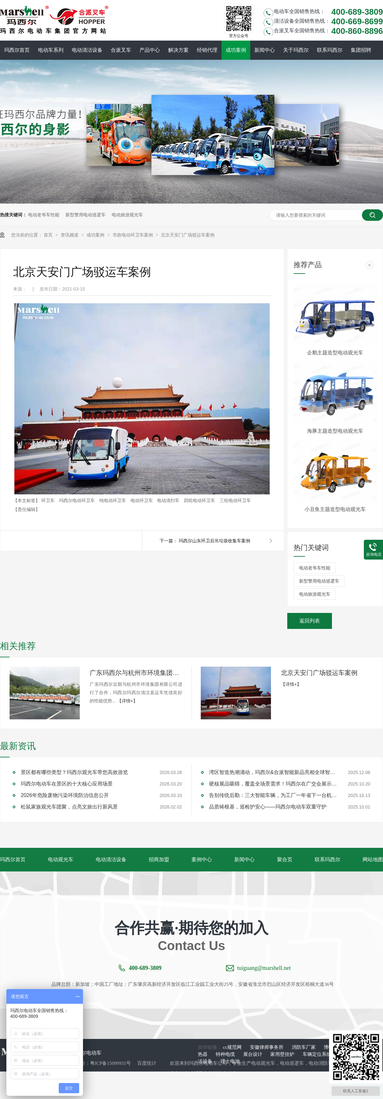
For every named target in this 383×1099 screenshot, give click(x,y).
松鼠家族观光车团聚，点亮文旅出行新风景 (69, 806)
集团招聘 (361, 50)
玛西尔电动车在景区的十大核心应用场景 (67, 783)
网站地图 (373, 859)
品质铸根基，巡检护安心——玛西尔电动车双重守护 (268, 806)
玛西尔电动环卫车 (77, 500)
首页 (49, 234)
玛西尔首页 (17, 50)
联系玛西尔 (329, 50)
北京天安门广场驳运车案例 (187, 234)
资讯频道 (70, 234)
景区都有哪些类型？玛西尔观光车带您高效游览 (74, 772)
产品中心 (149, 50)
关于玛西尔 (296, 50)
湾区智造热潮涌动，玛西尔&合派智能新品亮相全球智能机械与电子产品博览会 (273, 772)
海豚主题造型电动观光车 (335, 431)
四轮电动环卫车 (200, 500)
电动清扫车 (169, 500)
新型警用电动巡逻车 (85, 214)
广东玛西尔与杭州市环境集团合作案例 (136, 672)
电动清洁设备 (87, 50)
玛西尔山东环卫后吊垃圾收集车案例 (214, 540)
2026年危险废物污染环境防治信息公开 (65, 795)
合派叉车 (121, 50)
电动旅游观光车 (127, 214)
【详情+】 (127, 700)
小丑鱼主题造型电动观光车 (335, 509)
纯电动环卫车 (113, 500)
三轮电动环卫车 (235, 500)
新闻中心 (264, 50)
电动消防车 (321, 1063)
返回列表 (309, 620)
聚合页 (284, 859)
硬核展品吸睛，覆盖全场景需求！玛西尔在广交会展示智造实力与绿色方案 (273, 783)
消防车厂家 (304, 1047)
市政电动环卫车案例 (133, 234)
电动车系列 (51, 50)
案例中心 (202, 859)
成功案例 (236, 50)
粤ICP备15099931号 (110, 1063)
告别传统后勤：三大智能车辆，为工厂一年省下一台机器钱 (273, 795)
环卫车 (48, 500)
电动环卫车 (142, 500)
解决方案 (178, 50)
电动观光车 (60, 859)
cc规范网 (233, 1047)
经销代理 (207, 50)
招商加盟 (159, 859)
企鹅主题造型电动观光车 (335, 352)
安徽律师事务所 (267, 1047)
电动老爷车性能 (43, 214)
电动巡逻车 (292, 1063)
